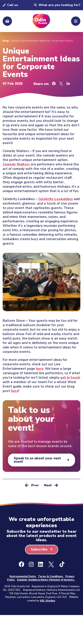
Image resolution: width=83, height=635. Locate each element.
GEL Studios (47, 600)
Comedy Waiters (16, 164)
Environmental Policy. (23, 576)
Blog (5, 40)
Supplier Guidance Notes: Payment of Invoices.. (46, 579)
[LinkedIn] (40, 564)
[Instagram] (31, 564)
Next (51, 485)
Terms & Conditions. (51, 576)
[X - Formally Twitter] (51, 564)
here (39, 368)
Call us (10, 5)
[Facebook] (21, 564)
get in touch (70, 377)
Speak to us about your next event (37, 460)
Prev (32, 485)
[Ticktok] (62, 564)
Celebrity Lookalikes (55, 199)
